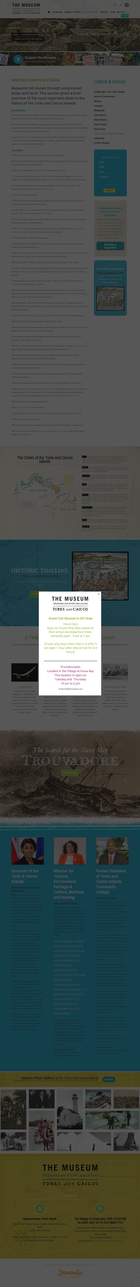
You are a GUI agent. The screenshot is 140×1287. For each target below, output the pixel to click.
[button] (98, 594)
